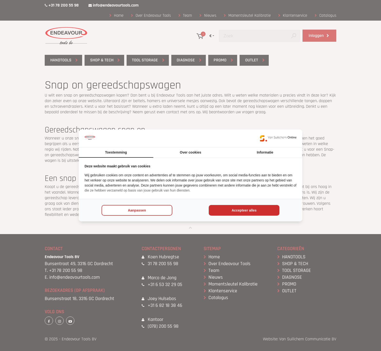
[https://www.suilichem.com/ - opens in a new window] (278, 138)
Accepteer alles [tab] (244, 210)
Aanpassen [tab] (137, 210)
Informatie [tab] (265, 152)
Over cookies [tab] (190, 152)
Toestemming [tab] (116, 152)
